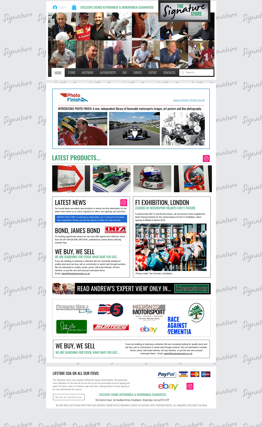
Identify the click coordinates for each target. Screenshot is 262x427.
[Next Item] (197, 128)
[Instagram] (206, 158)
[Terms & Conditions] (68, 397)
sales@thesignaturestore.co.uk (75, 273)
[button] (74, 7)
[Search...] (196, 72)
